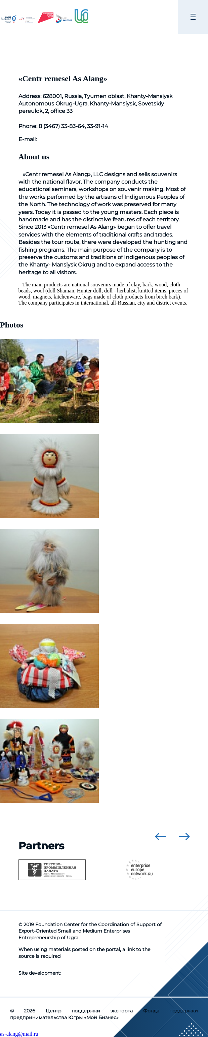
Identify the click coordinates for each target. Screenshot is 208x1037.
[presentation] (160, 836)
